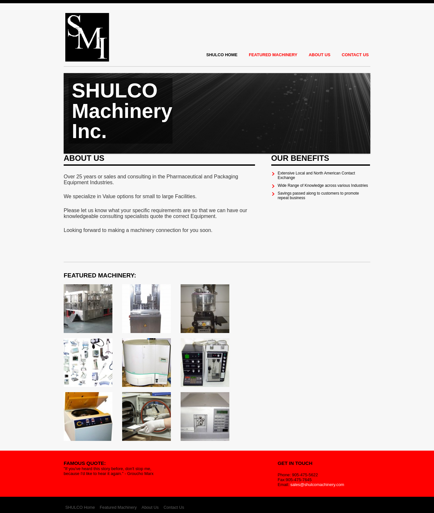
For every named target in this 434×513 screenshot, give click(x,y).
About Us (319, 54)
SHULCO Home (221, 54)
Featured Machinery (273, 54)
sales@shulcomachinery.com (317, 484)
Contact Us (355, 54)
